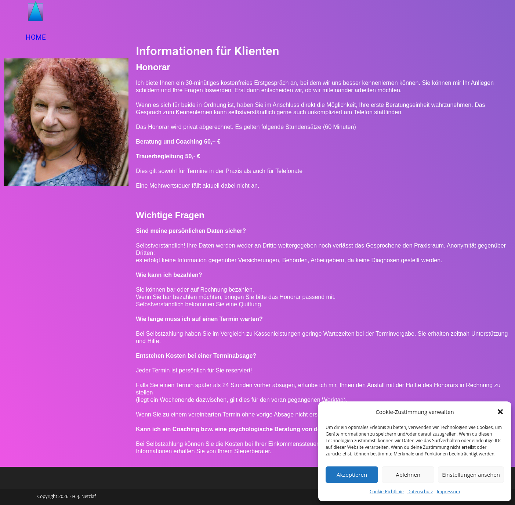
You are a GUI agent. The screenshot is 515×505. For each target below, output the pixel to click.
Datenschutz (420, 491)
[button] (500, 411)
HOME (36, 37)
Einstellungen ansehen (471, 474)
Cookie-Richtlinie (387, 491)
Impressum (448, 491)
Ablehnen (408, 474)
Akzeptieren (352, 474)
